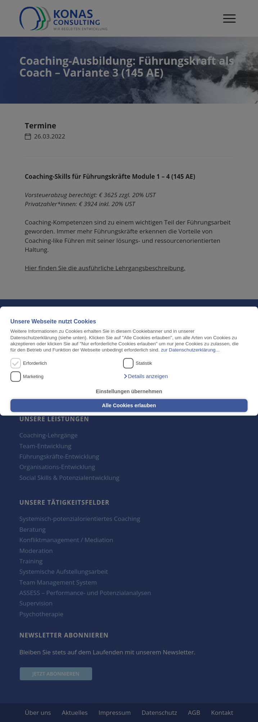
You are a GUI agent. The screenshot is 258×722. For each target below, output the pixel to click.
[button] (145, 376)
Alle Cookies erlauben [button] (129, 405)
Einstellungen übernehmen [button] (129, 391)
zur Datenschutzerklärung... (190, 350)
